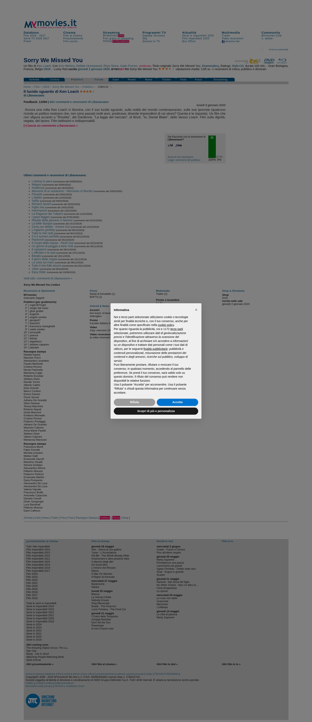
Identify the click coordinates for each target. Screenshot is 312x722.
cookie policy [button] (166, 325)
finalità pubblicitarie (155, 348)
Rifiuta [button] (134, 402)
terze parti (176, 329)
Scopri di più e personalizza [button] (156, 411)
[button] (196, 310)
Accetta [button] (177, 402)
